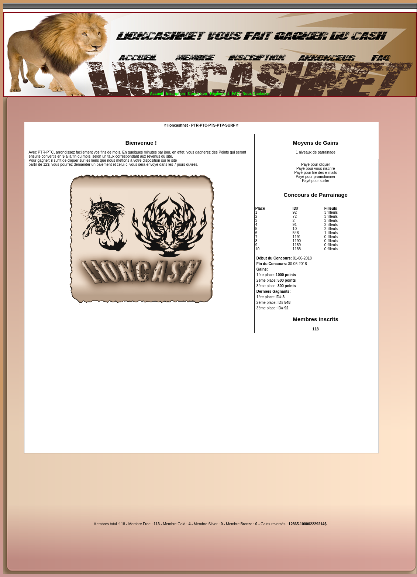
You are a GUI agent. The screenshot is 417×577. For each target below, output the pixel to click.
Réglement (219, 94)
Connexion (197, 94)
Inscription (175, 94)
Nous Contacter (256, 94)
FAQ (235, 94)
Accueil (156, 94)
